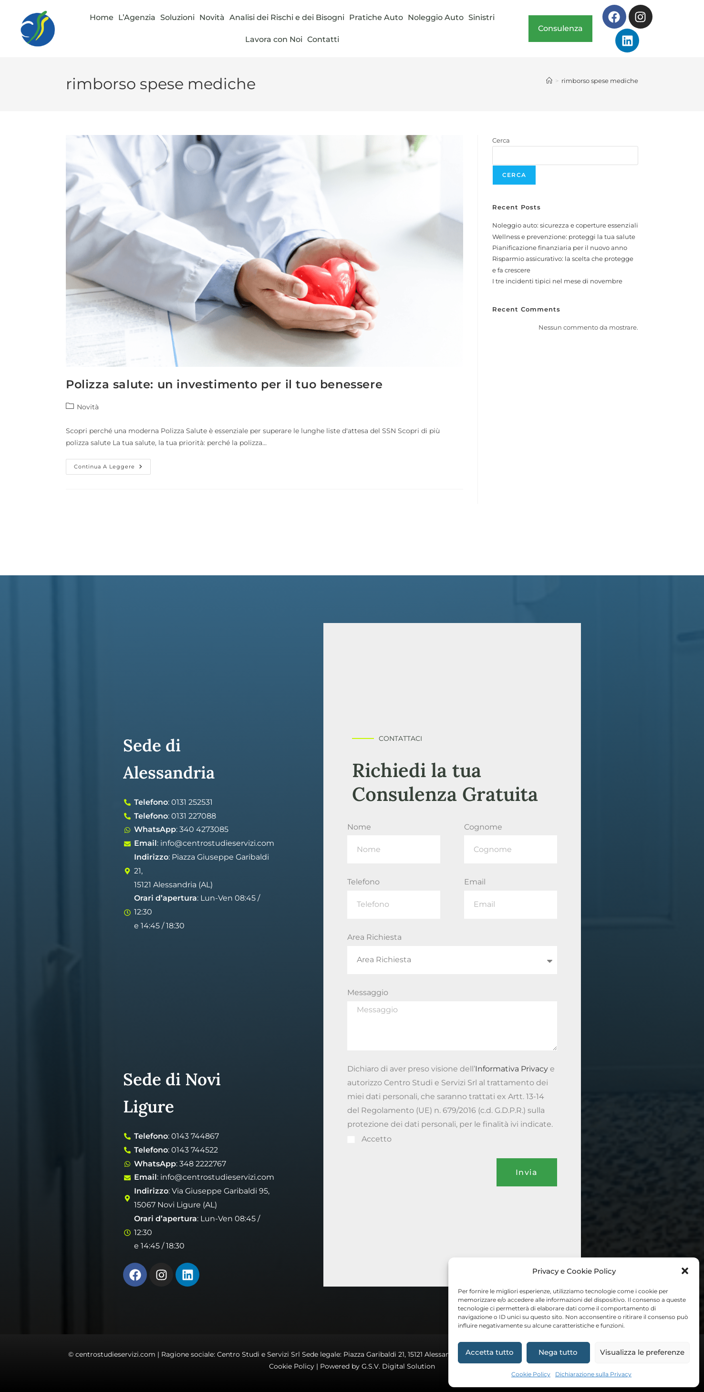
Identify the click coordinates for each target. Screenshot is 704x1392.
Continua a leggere (112, 464)
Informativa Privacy (511, 1068)
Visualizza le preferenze (642, 1352)
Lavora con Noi (273, 39)
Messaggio (367, 992)
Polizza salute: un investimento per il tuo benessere (224, 384)
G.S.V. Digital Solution (398, 1366)
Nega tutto (558, 1352)
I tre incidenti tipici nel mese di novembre (557, 281)
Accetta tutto (490, 1352)
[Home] (549, 80)
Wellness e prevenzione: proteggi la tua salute (563, 236)
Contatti (323, 39)
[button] (685, 1271)
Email (475, 881)
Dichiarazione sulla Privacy (593, 1374)
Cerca (501, 140)
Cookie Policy (530, 1374)
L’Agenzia (136, 17)
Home (102, 17)
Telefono (363, 881)
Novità (212, 17)
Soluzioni (177, 17)
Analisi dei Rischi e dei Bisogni (286, 17)
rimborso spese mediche (599, 80)
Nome (359, 826)
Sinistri (481, 17)
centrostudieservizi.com (115, 1354)
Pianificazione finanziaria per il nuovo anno (559, 247)
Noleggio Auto (436, 17)
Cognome (483, 826)
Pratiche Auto (376, 17)
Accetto (377, 1138)
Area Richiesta (374, 937)
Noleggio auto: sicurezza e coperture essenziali (565, 225)
